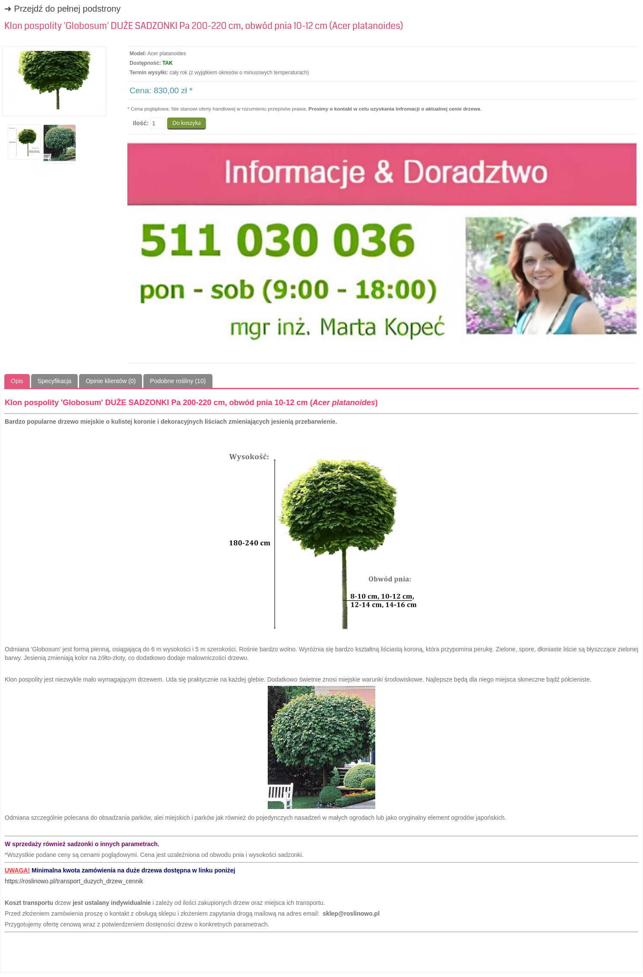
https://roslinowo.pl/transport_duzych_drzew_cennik (74, 881)
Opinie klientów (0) (111, 380)
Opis (17, 380)
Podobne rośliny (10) (178, 380)
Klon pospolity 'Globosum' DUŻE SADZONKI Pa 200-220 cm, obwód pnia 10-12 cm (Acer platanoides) (203, 25)
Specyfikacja (55, 380)
